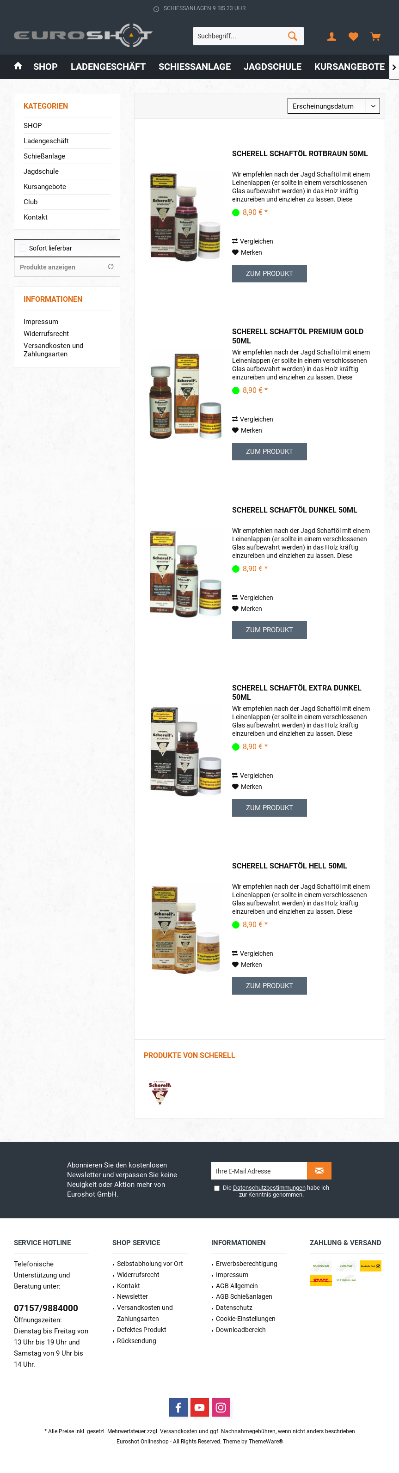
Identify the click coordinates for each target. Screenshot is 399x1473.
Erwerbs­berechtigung (246, 1263)
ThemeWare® (266, 1441)
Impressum (41, 322)
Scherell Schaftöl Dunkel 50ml (294, 510)
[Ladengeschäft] (108, 67)
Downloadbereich (241, 1329)
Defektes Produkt (141, 1329)
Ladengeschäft (46, 141)
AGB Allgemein (237, 1286)
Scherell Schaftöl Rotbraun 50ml (300, 153)
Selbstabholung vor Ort (150, 1263)
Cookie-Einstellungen (246, 1318)
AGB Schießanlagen (244, 1296)
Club (30, 202)
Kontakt (36, 217)
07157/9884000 (46, 1308)
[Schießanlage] (194, 67)
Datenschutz (234, 1307)
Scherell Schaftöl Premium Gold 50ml (297, 336)
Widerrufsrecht (46, 334)
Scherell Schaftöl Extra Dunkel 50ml (297, 693)
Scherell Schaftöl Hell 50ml (289, 866)
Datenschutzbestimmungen (269, 1187)
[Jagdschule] (272, 67)
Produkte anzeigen (67, 267)
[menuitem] (375, 36)
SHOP (33, 126)
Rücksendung (136, 1341)
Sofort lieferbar (50, 248)
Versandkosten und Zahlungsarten (53, 350)
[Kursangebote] (349, 67)
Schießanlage (44, 156)
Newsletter (132, 1296)
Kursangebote (45, 187)
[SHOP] (45, 67)
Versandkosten (178, 1431)
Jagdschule (41, 171)
